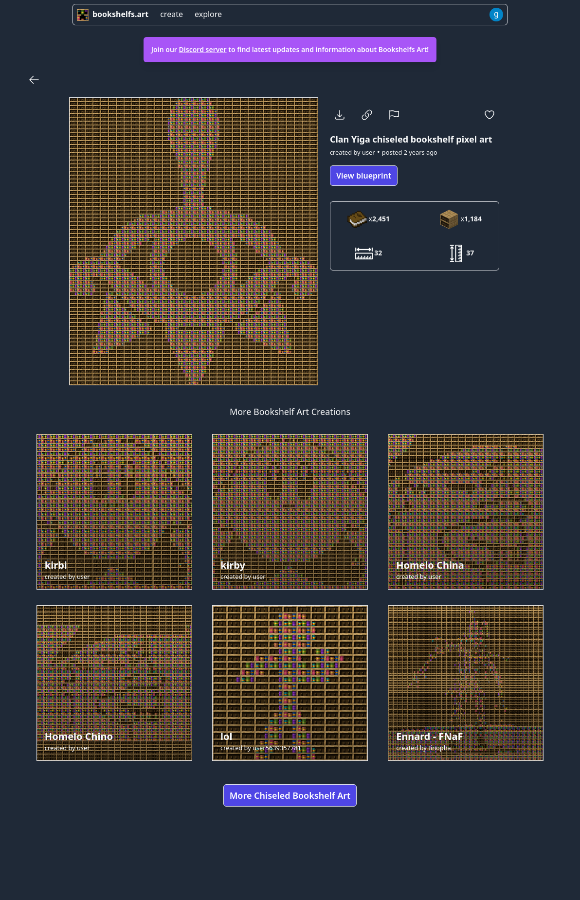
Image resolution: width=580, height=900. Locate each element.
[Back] (34, 80)
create (171, 14)
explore (208, 14)
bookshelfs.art (112, 14)
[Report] (394, 115)
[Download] (339, 115)
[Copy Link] (367, 115)
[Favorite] (489, 115)
